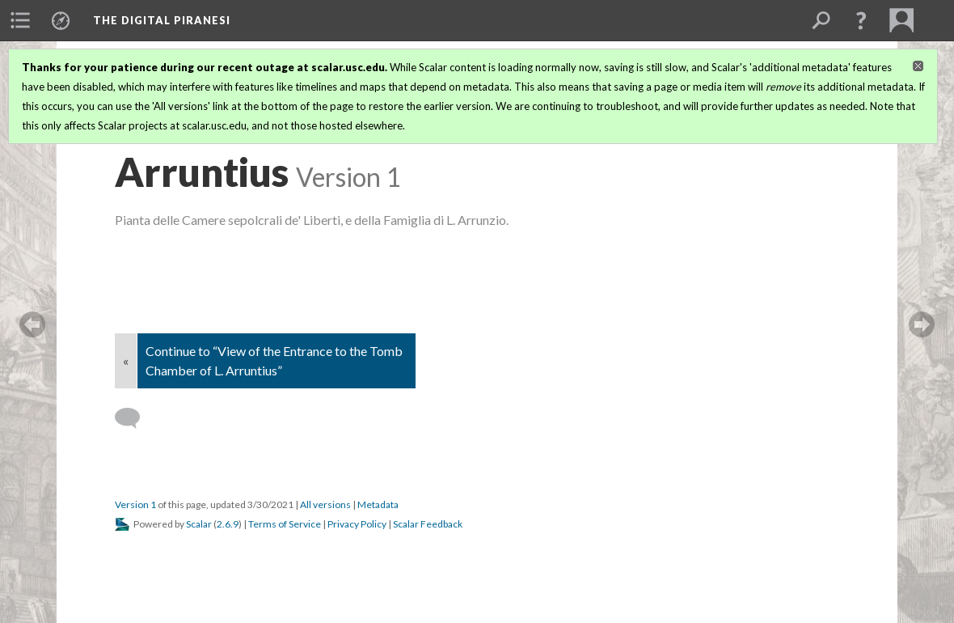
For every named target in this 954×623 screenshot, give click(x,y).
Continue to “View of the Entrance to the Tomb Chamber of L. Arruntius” (274, 360)
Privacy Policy (356, 524)
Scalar (199, 524)
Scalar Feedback (427, 524)
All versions (325, 504)
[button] (861, 20)
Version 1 (135, 504)
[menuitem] (20, 20)
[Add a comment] (134, 418)
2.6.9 (227, 524)
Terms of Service (284, 524)
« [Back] (126, 360)
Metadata (378, 504)
